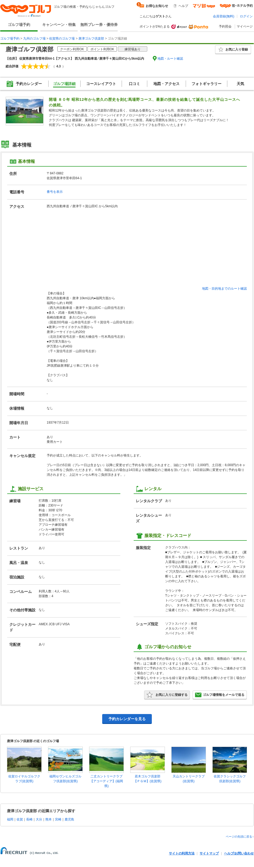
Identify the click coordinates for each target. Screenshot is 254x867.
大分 (39, 819)
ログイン (246, 16)
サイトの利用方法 (182, 853)
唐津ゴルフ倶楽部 (91, 38)
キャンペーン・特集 (59, 24)
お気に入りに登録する (167, 695)
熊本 (48, 819)
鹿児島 (69, 819)
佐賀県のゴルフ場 (62, 38)
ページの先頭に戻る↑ (240, 836)
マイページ (245, 26)
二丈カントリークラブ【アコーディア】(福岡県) (106, 781)
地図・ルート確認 (170, 58)
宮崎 (58, 819)
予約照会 (225, 26)
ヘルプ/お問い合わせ (239, 853)
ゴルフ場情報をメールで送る (219, 695)
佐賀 (20, 819)
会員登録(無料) (223, 16)
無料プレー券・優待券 (99, 24)
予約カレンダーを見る (127, 719)
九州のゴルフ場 (34, 38)
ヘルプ (183, 6)
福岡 (10, 819)
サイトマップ (209, 853)
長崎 (29, 819)
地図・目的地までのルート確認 (224, 288)
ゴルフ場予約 (19, 24)
